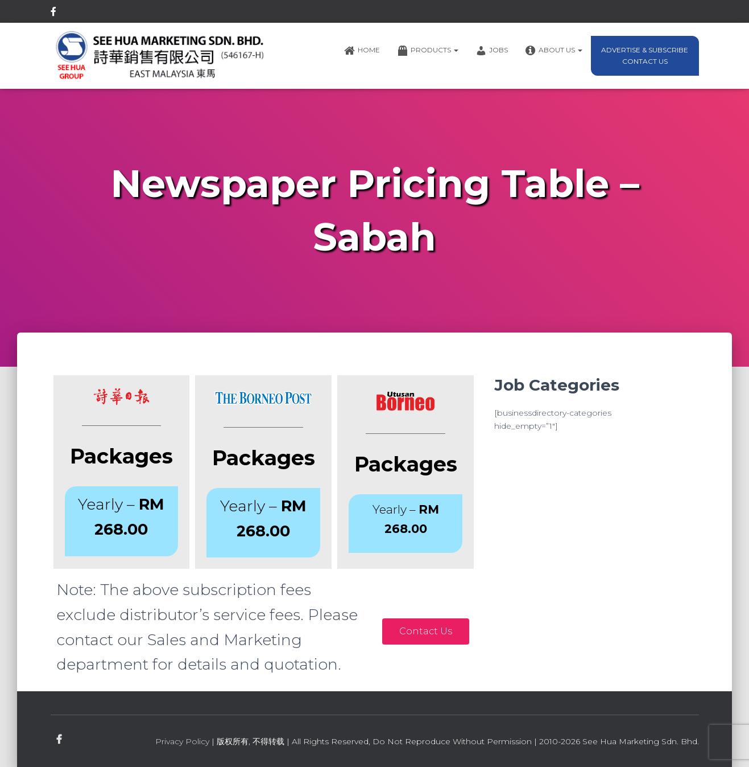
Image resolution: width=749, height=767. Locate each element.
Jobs (491, 50)
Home (362, 50)
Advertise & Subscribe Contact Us (644, 55)
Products (427, 50)
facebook (53, 13)
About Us (553, 50)
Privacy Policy (182, 741)
